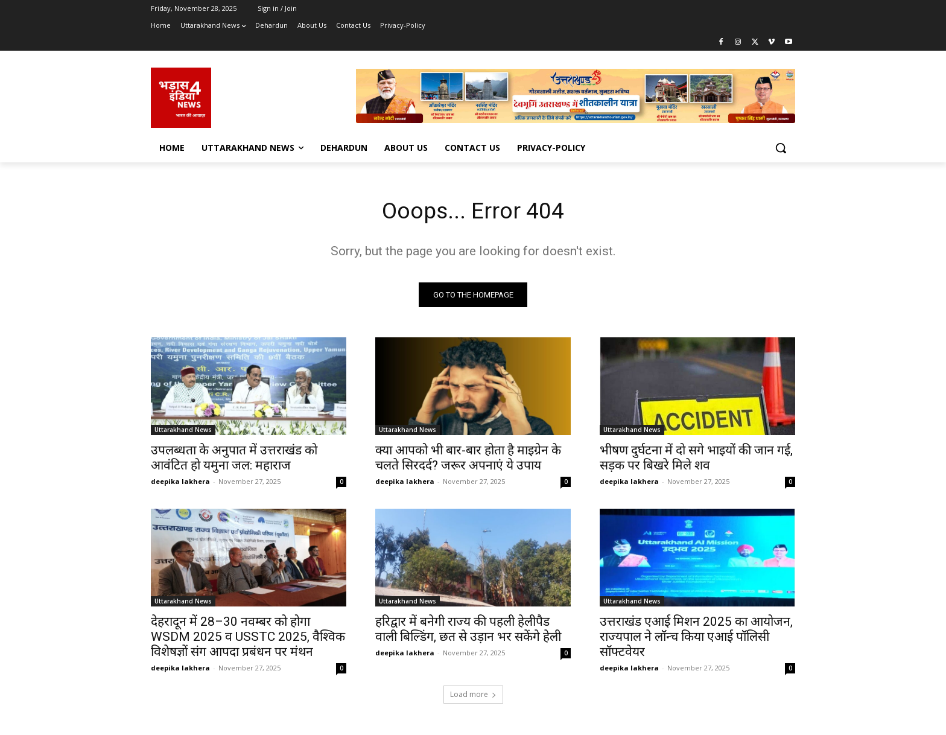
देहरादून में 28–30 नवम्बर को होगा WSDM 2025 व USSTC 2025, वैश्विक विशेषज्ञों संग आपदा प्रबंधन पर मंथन (248, 639)
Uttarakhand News (183, 432)
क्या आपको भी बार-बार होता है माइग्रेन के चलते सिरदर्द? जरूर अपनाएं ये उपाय (468, 460)
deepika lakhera (180, 483)
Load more (473, 697)
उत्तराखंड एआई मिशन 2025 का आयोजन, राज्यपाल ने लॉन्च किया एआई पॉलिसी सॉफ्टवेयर (696, 639)
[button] (780, 147)
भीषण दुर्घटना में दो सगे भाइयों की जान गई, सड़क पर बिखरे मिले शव (696, 460)
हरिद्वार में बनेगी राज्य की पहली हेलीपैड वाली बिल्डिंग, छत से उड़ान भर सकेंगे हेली (468, 631)
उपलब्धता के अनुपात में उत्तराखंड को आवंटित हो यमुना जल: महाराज (234, 460)
